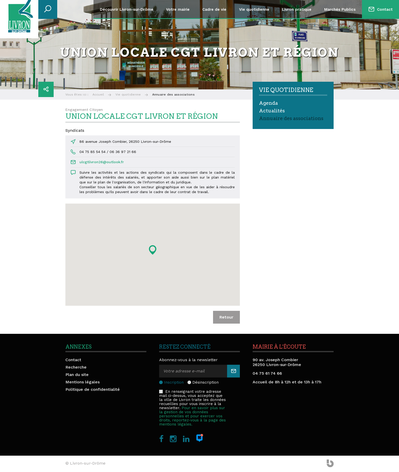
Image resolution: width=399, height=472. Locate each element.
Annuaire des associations (291, 118)
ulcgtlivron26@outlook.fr (101, 162)
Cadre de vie (214, 9)
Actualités (272, 110)
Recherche (76, 367)
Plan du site (77, 374)
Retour (226, 317)
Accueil (98, 94)
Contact (385, 9)
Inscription (174, 382)
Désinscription (205, 382)
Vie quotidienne (254, 9)
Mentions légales (82, 382)
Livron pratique (296, 9)
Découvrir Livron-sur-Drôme (126, 9)
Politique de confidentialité (92, 389)
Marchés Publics (340, 9)
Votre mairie (178, 9)
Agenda (268, 103)
